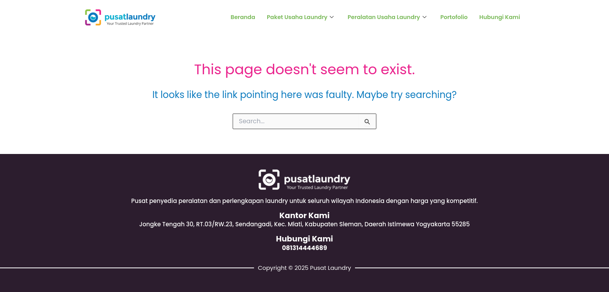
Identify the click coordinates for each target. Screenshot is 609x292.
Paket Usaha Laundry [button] (294, 17)
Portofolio (452, 17)
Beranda (235, 17)
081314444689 (304, 247)
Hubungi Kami (499, 17)
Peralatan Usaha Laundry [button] (383, 17)
